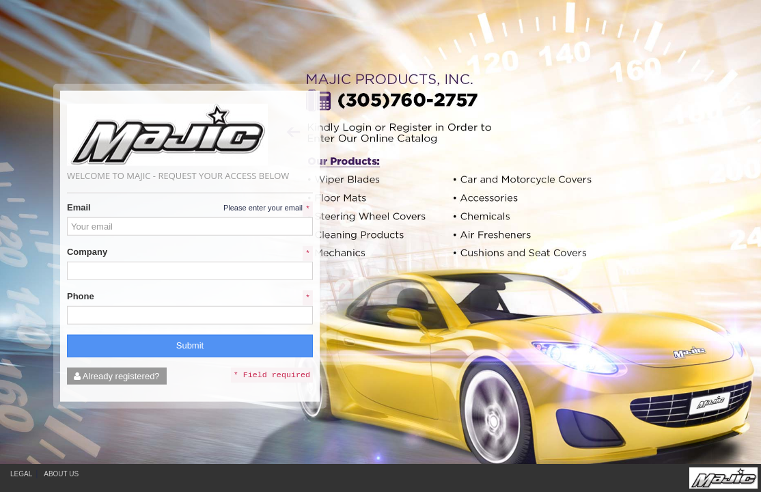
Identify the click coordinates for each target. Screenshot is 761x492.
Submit (190, 345)
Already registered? (117, 375)
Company (87, 252)
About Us (61, 474)
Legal (21, 474)
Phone (80, 296)
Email (79, 207)
